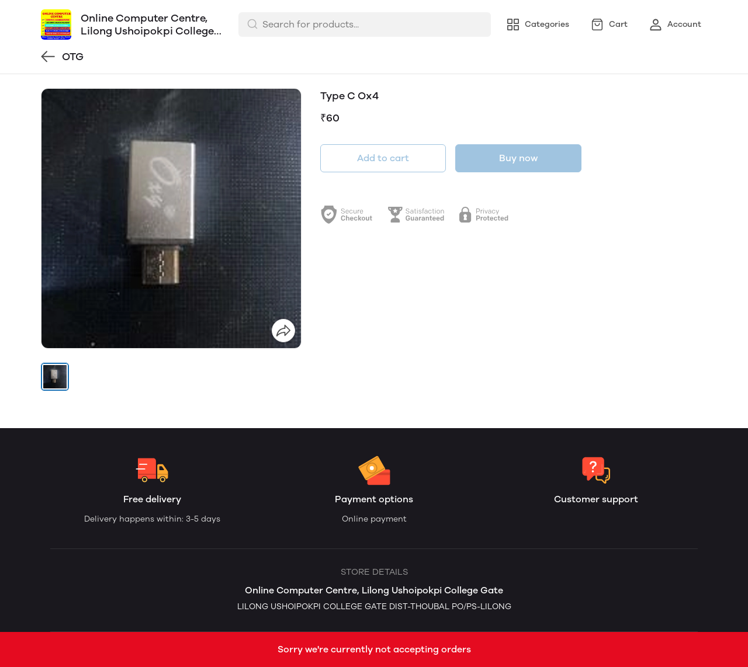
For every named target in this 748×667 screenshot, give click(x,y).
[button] (55, 377)
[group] (171, 218)
